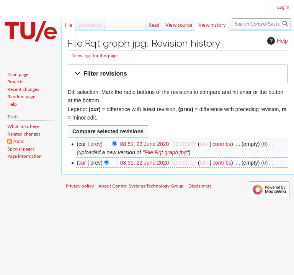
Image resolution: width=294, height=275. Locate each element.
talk (204, 144)
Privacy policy (80, 186)
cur (82, 163)
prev (95, 144)
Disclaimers (199, 186)
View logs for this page (95, 55)
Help (276, 41)
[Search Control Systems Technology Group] (261, 23)
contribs (221, 144)
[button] (177, 73)
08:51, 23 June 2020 (144, 144)
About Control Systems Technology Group (141, 186)
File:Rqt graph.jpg (165, 152)
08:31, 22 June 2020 (144, 163)
